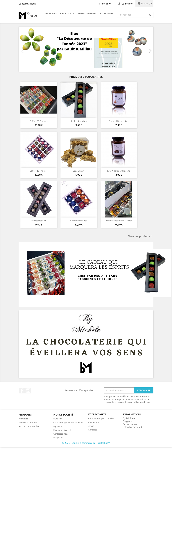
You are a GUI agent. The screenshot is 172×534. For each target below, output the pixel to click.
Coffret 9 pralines (78, 220)
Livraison (57, 418)
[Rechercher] (135, 15)
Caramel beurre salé (119, 121)
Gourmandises (87, 13)
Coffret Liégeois (38, 220)
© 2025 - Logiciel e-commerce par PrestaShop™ (86, 442)
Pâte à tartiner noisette (118, 170)
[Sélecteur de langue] (105, 4)
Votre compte (97, 414)
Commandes (94, 422)
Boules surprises (78, 121)
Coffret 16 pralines (39, 170)
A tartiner (107, 13)
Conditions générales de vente (68, 422)
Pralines (51, 13)
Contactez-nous (27, 3)
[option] (86, 49)
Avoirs (91, 426)
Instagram (28, 390)
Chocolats (67, 13)
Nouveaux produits (28, 422)
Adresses (92, 429)
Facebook (22, 390)
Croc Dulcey (78, 170)
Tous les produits (140, 236)
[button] (29, 49)
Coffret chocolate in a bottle (118, 220)
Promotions (24, 418)
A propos (57, 426)
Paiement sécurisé (62, 430)
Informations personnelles (101, 418)
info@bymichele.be (133, 427)
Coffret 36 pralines (39, 121)
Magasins (58, 437)
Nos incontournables (29, 426)
